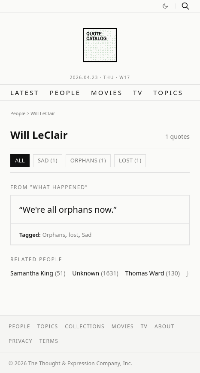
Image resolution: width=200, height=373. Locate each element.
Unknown (95, 273)
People (65, 92)
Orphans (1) (88, 160)
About (164, 326)
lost (73, 234)
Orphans (53, 234)
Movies (107, 92)
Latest (24, 92)
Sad (86, 234)
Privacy (21, 341)
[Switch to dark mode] (165, 6)
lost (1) (130, 160)
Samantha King (37, 273)
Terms (48, 341)
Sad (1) (48, 160)
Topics (168, 92)
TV (138, 92)
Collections (85, 326)
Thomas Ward (152, 273)
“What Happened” (59, 187)
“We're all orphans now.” (68, 209)
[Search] (185, 6)
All (20, 160)
